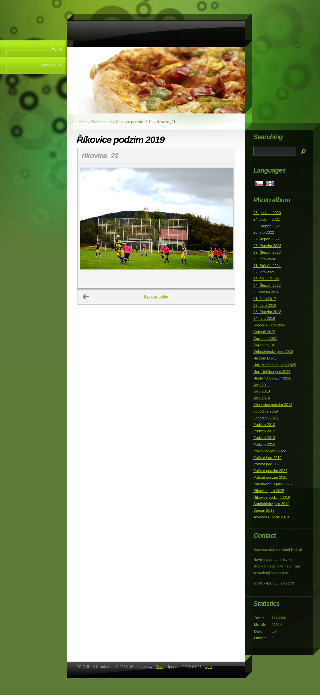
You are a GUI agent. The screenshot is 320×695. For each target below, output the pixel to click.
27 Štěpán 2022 (266, 239)
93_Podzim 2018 (267, 312)
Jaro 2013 (261, 391)
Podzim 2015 (264, 444)
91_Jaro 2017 (264, 299)
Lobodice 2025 (265, 418)
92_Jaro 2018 (264, 305)
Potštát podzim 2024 (270, 471)
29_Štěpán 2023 (267, 252)
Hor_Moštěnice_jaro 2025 (274, 365)
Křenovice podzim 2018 (272, 405)
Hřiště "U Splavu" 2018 (272, 378)
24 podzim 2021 (266, 219)
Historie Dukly (264, 358)
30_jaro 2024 (264, 259)
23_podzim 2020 (267, 213)
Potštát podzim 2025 (270, 477)
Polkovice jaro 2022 (269, 451)
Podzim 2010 (264, 425)
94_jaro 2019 (264, 318)
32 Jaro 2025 (264, 272)
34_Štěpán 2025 (267, 285)
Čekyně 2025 (264, 332)
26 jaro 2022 (263, 232)
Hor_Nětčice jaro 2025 (271, 372)
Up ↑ (208, 667)
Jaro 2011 (261, 385)
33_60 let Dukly (266, 279)
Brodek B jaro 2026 (269, 325)
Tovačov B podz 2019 (271, 517)
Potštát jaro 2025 (267, 464)
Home (57, 48)
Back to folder (156, 296)
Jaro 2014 (261, 398)
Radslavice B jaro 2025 (272, 484)
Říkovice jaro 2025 (268, 491)
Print (159, 667)
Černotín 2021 (265, 338)
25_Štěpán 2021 (267, 226)
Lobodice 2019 (265, 411)
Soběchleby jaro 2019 (271, 504)
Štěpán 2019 (263, 510)
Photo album (51, 65)
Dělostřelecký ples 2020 (273, 352)
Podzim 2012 (264, 431)
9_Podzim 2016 (266, 292)
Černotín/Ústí (264, 345)
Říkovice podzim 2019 (134, 122)
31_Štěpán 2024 (267, 266)
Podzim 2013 (264, 438)
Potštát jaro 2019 (267, 458)
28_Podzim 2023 (267, 246)
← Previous (86, 297)
